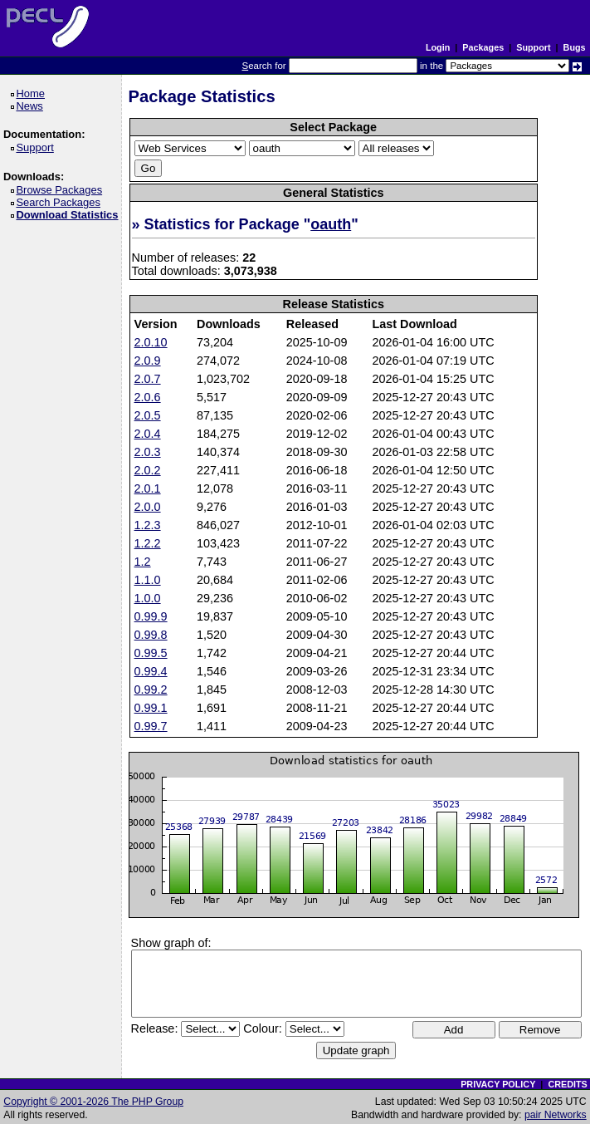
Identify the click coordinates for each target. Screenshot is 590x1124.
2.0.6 (147, 397)
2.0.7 (147, 378)
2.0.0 (147, 506)
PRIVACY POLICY (498, 1084)
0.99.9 (151, 616)
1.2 (142, 561)
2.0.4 (147, 433)
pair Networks (555, 1115)
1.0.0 (147, 598)
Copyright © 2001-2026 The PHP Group (93, 1101)
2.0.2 (147, 470)
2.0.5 (147, 415)
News (32, 106)
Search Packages (60, 202)
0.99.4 (151, 671)
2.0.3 (147, 452)
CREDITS (567, 1084)
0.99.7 (151, 726)
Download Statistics (70, 215)
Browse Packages (62, 190)
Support (533, 47)
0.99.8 (151, 634)
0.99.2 (151, 689)
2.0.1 (147, 488)
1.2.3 (147, 525)
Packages (483, 47)
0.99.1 (151, 707)
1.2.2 (147, 543)
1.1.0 (147, 580)
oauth (330, 224)
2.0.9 (147, 360)
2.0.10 (151, 342)
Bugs (574, 47)
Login (438, 47)
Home (33, 93)
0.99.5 (151, 653)
